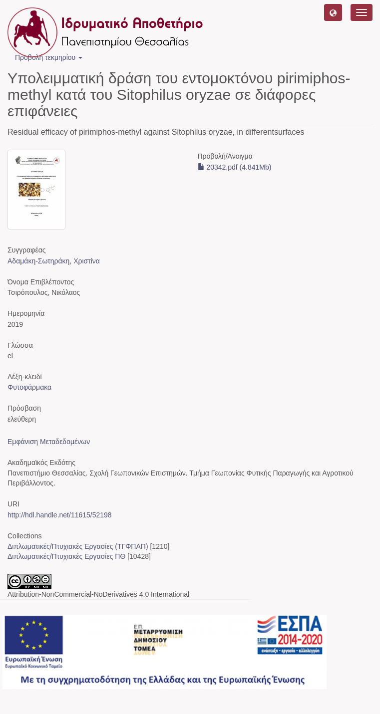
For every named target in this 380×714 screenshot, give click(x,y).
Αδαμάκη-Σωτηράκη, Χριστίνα (53, 261)
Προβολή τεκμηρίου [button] (48, 57)
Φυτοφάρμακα (29, 387)
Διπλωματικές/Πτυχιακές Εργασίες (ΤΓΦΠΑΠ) (77, 546)
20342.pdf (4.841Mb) (235, 167)
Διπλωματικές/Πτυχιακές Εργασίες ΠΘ (66, 556)
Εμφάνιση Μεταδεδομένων (48, 442)
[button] (333, 12)
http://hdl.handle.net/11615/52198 (59, 515)
